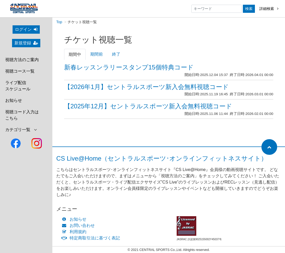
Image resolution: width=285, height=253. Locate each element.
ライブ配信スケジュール (17, 85)
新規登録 (26, 43)
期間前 (96, 54)
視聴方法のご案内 (22, 59)
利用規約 (75, 232)
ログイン (26, 29)
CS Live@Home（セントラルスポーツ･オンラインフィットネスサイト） (161, 158)
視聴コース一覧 (20, 71)
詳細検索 (268, 9)
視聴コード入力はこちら (22, 115)
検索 (249, 9)
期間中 (75, 54)
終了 (116, 54)
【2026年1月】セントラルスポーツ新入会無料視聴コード (146, 87)
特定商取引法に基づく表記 (92, 238)
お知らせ (13, 100)
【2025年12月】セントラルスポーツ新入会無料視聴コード (148, 106)
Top (59, 22)
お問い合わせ (79, 225)
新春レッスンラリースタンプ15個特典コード (129, 67)
